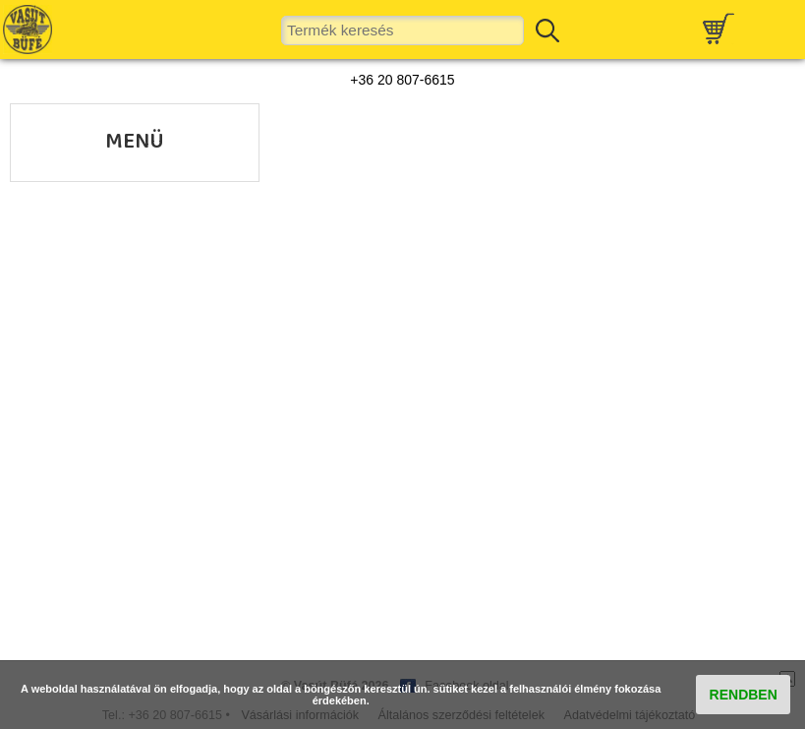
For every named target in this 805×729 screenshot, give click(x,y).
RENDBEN (743, 694)
